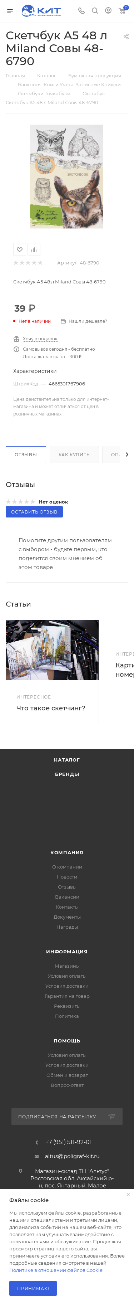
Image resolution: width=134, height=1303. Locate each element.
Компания (67, 852)
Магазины (67, 966)
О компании (67, 867)
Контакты (67, 907)
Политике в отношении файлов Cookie (56, 1270)
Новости (67, 877)
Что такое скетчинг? (50, 708)
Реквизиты (67, 1006)
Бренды (67, 774)
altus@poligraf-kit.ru (72, 1156)
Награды (67, 927)
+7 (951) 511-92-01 (68, 1142)
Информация (67, 951)
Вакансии (67, 897)
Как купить (74, 454)
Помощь (67, 1041)
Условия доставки (67, 986)
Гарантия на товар (67, 996)
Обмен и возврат (67, 1075)
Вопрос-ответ (67, 1085)
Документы (67, 917)
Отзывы (26, 454)
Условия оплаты (67, 976)
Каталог (67, 760)
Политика (67, 1016)
